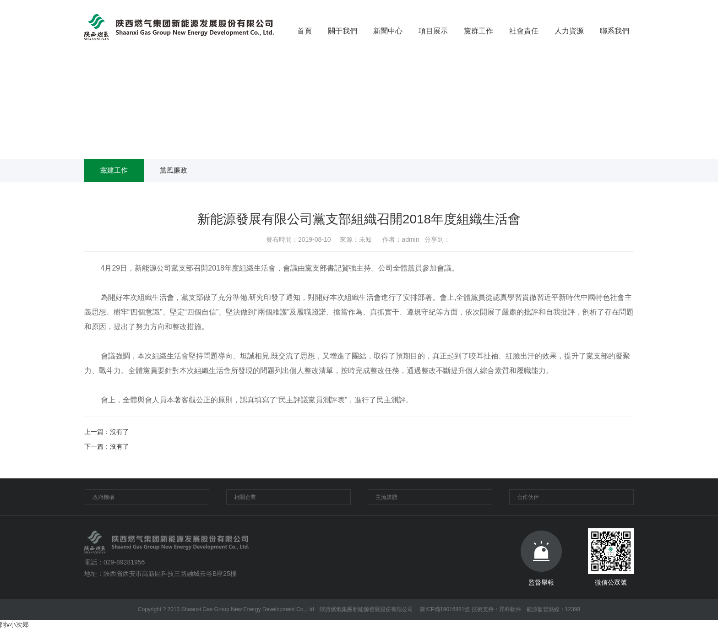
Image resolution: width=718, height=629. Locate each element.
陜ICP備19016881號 (445, 609)
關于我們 (342, 31)
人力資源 (569, 31)
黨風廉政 (173, 170)
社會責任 (523, 31)
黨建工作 (114, 170)
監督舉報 (541, 558)
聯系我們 (614, 31)
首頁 (304, 31)
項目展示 (433, 31)
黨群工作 (478, 31)
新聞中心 (388, 31)
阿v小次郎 (14, 624)
